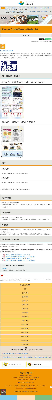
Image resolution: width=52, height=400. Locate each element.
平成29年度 (25, 328)
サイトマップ (19, 388)
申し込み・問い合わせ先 (6, 50)
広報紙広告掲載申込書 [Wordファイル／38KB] (18, 258)
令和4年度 (25, 309)
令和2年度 (25, 316)
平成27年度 (25, 336)
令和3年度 (25, 312)
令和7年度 (25, 297)
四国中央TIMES (25, 285)
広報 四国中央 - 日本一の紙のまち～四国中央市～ (16, 353)
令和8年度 (25, 293)
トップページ (8, 7)
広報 (24, 7)
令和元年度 (25, 320)
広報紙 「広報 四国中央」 (32, 7)
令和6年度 (25, 301)
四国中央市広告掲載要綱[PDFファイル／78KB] (18, 255)
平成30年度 (25, 324)
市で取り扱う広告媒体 (31, 11)
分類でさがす (15, 7)
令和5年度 (25, 305)
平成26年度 (25, 340)
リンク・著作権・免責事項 (11, 385)
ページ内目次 (26, 35)
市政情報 (20, 7)
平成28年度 (25, 332)
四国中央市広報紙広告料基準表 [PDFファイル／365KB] (20, 260)
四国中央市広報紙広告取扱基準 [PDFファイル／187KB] (20, 256)
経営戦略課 (4, 268)
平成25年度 (25, 344)
